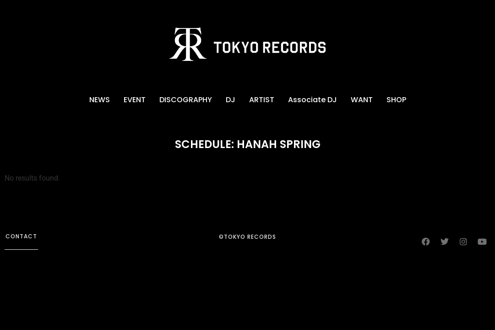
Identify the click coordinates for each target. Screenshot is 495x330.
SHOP (396, 99)
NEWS (99, 99)
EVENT (135, 99)
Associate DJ (312, 99)
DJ (230, 99)
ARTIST (261, 99)
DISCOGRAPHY (185, 99)
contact (21, 236)
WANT (362, 99)
